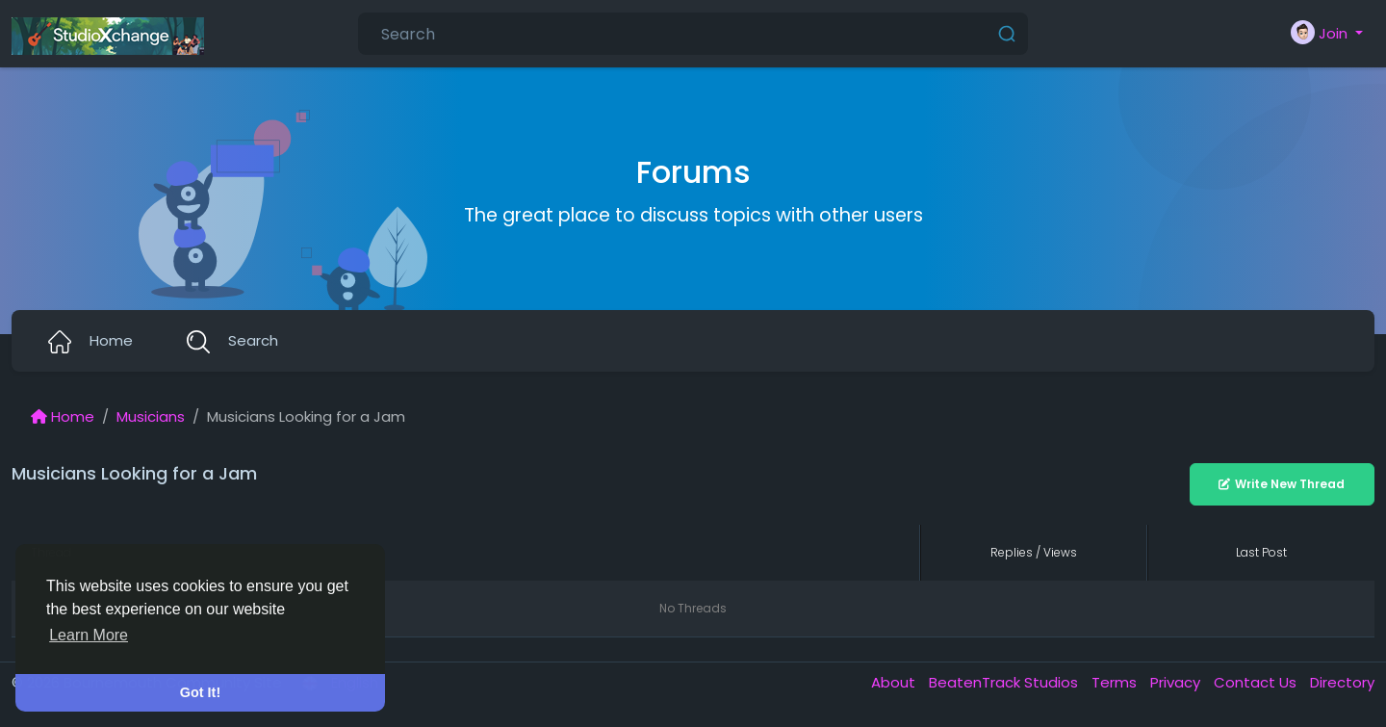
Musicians (150, 416)
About (895, 682)
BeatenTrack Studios (1005, 682)
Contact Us (1257, 682)
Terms (1116, 682)
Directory (1342, 682)
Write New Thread (1282, 484)
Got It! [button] (200, 692)
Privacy (1177, 682)
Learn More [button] (88, 635)
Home (62, 416)
